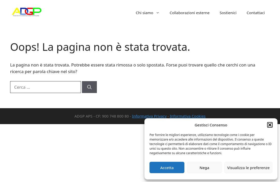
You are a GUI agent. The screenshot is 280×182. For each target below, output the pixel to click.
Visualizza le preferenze (248, 167)
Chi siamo (150, 12)
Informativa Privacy (149, 116)
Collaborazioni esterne (190, 12)
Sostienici (228, 12)
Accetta (167, 167)
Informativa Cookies (188, 116)
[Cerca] (89, 87)
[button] (269, 124)
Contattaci (256, 12)
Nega (204, 167)
